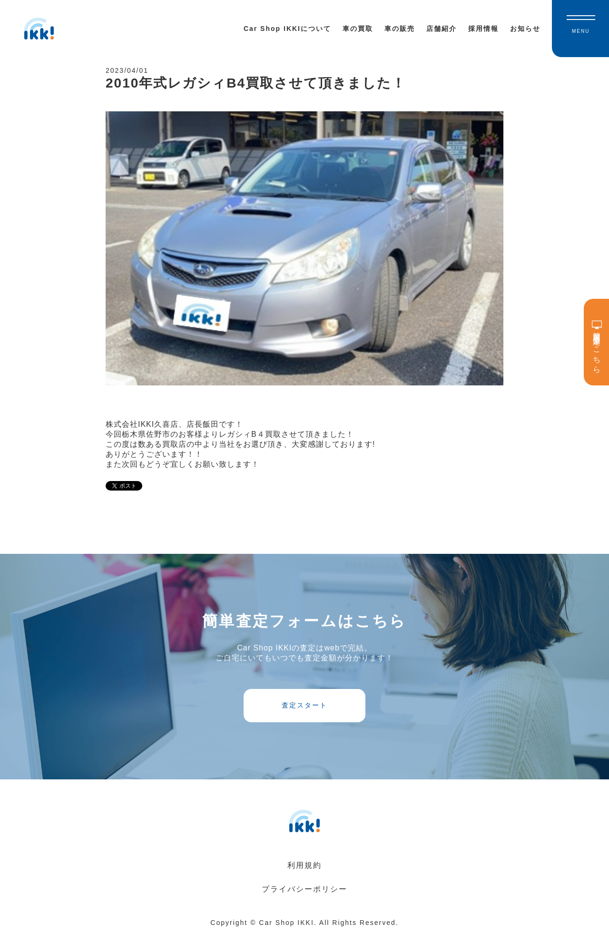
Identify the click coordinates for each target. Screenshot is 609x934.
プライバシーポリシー (304, 889)
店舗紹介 (441, 28)
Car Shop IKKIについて (287, 28)
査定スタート (304, 705)
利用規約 (304, 865)
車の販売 (399, 28)
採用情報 (483, 28)
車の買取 (358, 28)
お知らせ (525, 28)
